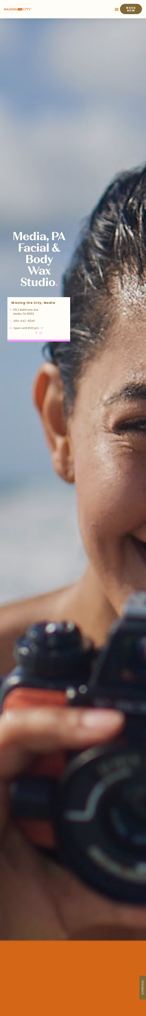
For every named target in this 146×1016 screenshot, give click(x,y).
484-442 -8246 (24, 321)
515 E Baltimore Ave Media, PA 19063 (25, 312)
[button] (117, 9)
